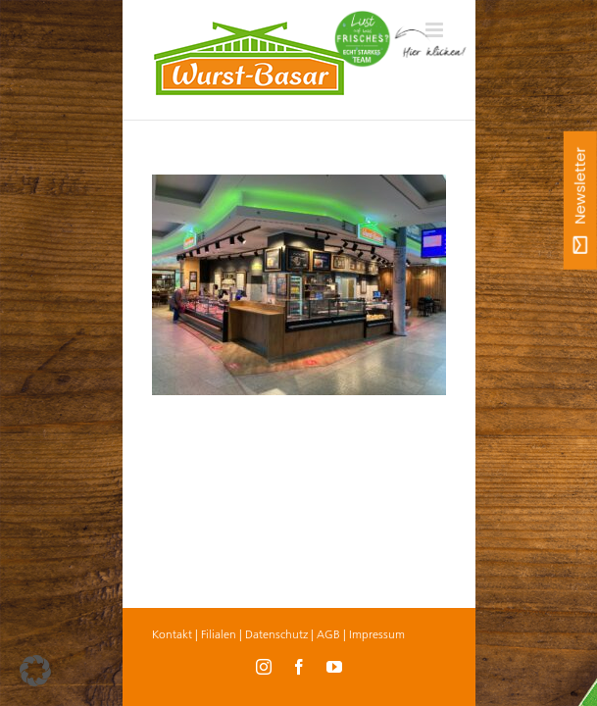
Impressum (377, 634)
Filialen (218, 634)
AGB (328, 634)
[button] (35, 670)
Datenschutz (276, 634)
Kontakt (172, 634)
